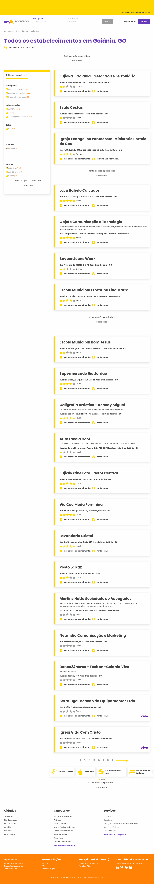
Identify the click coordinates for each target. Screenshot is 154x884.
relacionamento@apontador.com (131, 863)
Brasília (7, 827)
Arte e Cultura (60, 823)
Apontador (9, 31)
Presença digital (48, 869)
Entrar (144, 21)
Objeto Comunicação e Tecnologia (91, 221)
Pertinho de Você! (68, 671)
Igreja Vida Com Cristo (80, 732)
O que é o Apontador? (13, 863)
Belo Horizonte (10, 823)
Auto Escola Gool (75, 439)
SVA (43, 866)
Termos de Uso (10, 869)
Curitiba (8, 830)
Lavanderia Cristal (76, 535)
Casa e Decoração (62, 841)
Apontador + (46, 863)
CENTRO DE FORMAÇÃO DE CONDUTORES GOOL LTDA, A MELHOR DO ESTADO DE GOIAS (98, 443)
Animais (57, 820)
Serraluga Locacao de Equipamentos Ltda (97, 700)
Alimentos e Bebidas (63, 816)
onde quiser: (72, 19)
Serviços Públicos (111, 827)
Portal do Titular (85, 866)
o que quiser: (38, 19)
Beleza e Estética (61, 834)
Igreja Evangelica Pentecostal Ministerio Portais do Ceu (103, 141)
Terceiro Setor (110, 830)
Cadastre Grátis (129, 21)
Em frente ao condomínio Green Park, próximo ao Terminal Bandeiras (91, 409)
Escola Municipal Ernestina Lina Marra (94, 290)
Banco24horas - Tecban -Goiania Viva (95, 666)
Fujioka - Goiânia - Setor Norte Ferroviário (98, 76)
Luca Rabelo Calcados (80, 190)
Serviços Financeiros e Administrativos (121, 823)
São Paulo (8, 816)
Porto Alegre (9, 834)
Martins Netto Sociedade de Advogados (96, 598)
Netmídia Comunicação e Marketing (93, 635)
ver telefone (102, 91)
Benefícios (58, 838)
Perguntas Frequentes (13, 866)
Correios (107, 816)
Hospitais (108, 820)
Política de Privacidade (88, 863)
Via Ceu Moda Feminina (81, 504)
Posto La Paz (71, 567)
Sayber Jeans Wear (77, 258)
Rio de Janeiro (10, 820)
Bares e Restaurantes (63, 830)
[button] (100, 779)
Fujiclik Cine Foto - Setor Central (89, 473)
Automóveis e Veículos (64, 827)
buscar (108, 21)
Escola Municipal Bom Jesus (85, 342)
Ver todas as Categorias (65, 845)
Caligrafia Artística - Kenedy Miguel (92, 404)
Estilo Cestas (71, 107)
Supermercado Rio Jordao (83, 373)
